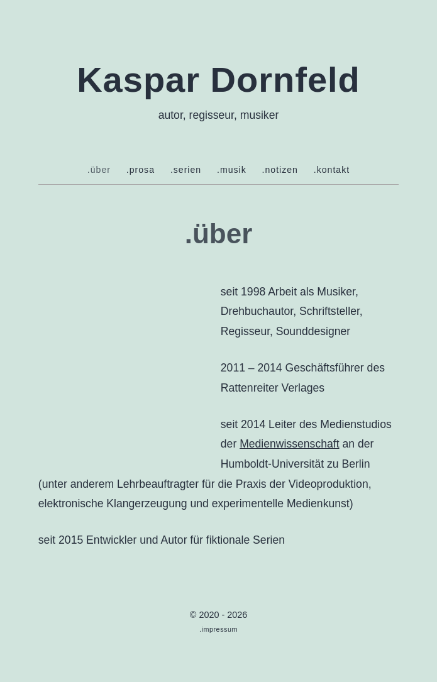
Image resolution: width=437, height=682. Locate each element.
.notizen (280, 170)
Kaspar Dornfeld (218, 79)
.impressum (218, 629)
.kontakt (332, 170)
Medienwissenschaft (289, 443)
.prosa (140, 170)
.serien (185, 170)
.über (99, 170)
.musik (231, 170)
